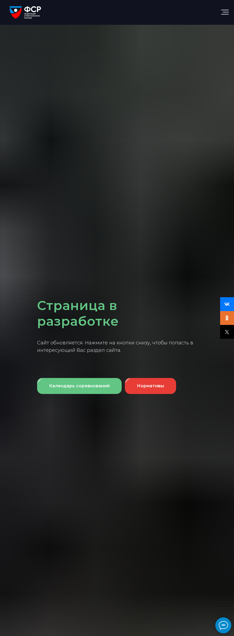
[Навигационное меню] (225, 12)
